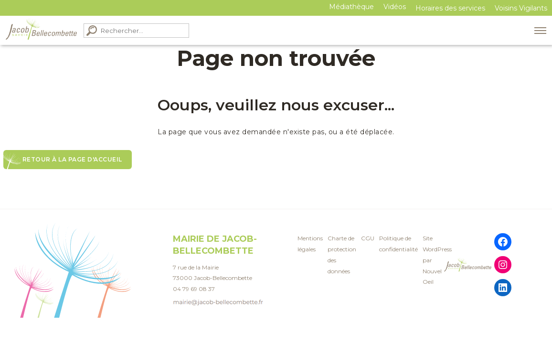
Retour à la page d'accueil (72, 159)
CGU (367, 236)
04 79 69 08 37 (194, 287)
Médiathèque (351, 6)
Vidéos (394, 6)
